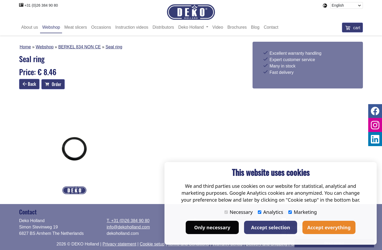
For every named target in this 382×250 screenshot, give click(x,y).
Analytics (270, 212)
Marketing (302, 212)
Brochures (237, 27)
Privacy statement (119, 244)
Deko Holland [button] (191, 27)
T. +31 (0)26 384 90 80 (128, 220)
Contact (271, 27)
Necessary (238, 212)
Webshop (51, 27)
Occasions (101, 27)
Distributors (163, 27)
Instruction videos (132, 27)
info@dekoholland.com (128, 227)
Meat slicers (75, 27)
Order (53, 84)
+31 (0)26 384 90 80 (41, 5)
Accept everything (328, 227)
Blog (255, 27)
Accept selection (270, 227)
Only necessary (212, 227)
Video (217, 27)
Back (29, 84)
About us (29, 27)
